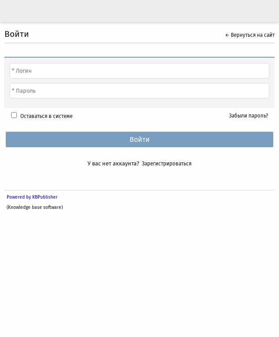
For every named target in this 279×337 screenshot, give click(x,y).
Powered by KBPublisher (32, 197)
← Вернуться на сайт (250, 35)
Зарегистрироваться (166, 164)
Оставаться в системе (46, 116)
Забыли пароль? (248, 116)
